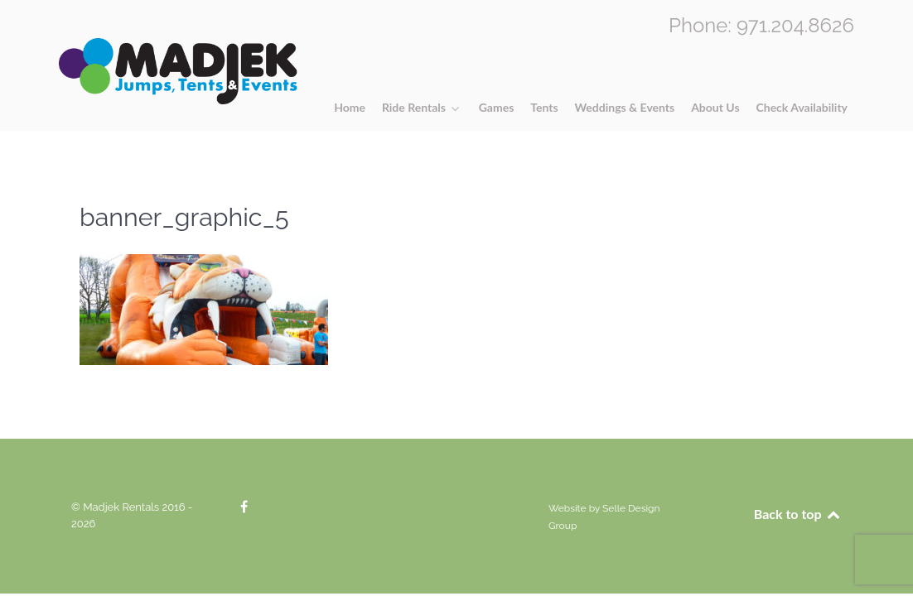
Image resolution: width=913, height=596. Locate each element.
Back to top (798, 514)
